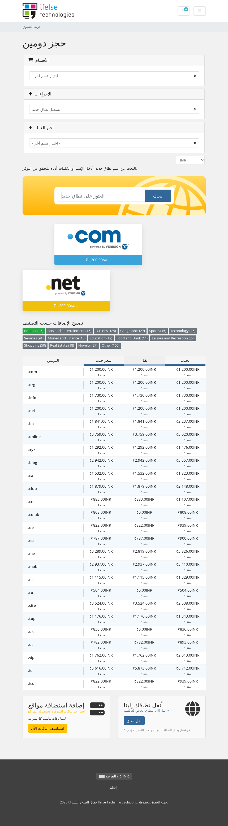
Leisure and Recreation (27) (173, 338)
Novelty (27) (87, 345)
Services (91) (34, 338)
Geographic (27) (132, 331)
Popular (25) (33, 331)
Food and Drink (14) (132, 338)
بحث (157, 196)
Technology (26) (182, 331)
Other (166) (110, 345)
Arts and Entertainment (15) (69, 331)
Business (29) (106, 331)
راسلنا (114, 787)
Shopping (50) (35, 345)
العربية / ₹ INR (114, 776)
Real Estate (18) (62, 345)
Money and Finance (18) (66, 338)
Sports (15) (157, 331)
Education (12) (101, 338)
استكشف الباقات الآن (47, 728)
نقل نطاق (134, 720)
